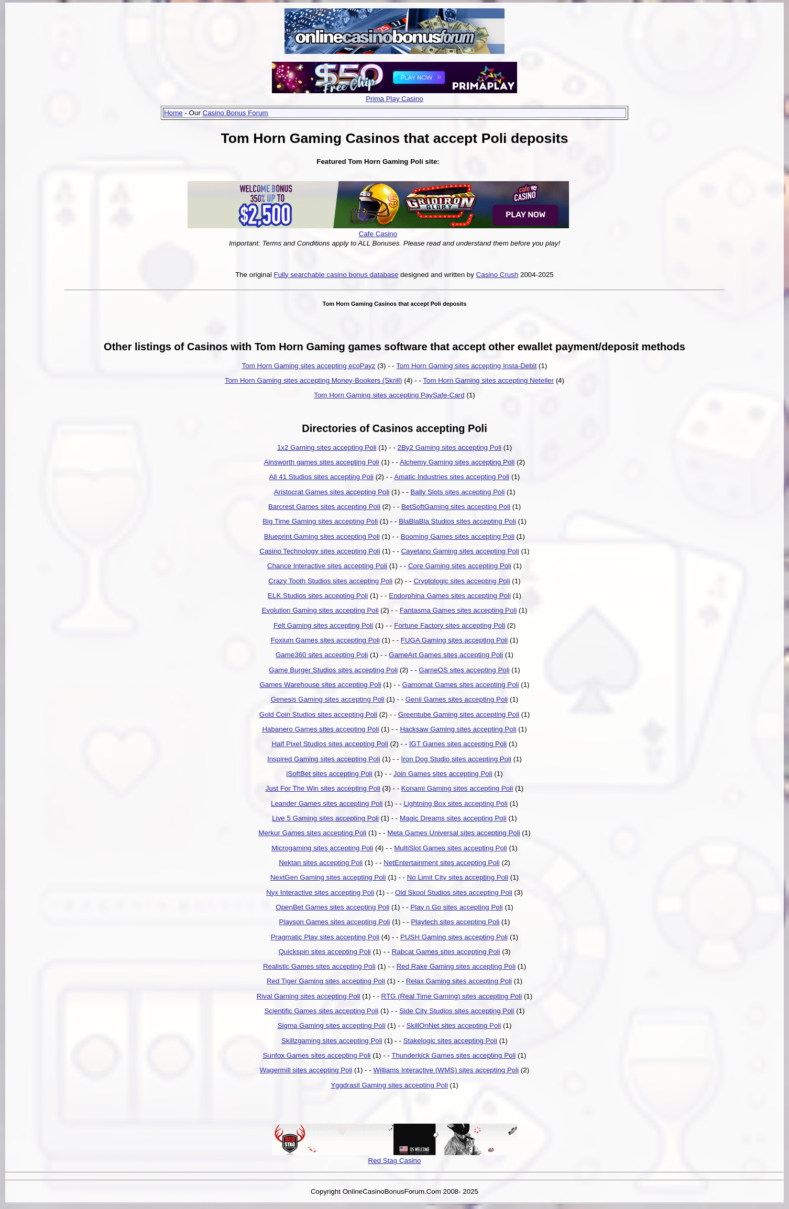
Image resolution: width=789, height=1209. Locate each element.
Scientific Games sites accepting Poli (321, 1011)
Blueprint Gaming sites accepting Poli (322, 536)
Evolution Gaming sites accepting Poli (320, 610)
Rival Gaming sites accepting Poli (308, 996)
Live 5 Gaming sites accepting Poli (325, 818)
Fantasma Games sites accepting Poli (458, 610)
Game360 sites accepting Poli (322, 655)
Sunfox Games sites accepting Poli (317, 1055)
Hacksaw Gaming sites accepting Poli (458, 729)
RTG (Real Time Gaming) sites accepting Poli (451, 996)
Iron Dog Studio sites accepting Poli (456, 759)
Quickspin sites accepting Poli (325, 952)
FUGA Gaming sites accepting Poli (454, 640)
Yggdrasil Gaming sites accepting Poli (389, 1085)
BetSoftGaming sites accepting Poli (455, 507)
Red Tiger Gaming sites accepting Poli (326, 981)
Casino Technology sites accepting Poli (319, 551)
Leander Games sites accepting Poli (326, 803)
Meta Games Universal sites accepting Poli (453, 833)
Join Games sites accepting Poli (442, 774)
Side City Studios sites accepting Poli (456, 1011)
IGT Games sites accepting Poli (458, 744)
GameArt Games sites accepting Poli (446, 655)
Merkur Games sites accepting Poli (312, 833)
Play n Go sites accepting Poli (456, 907)
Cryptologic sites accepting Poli (461, 581)
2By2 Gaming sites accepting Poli (450, 447)
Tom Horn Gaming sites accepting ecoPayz (309, 366)
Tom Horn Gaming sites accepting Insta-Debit (466, 366)
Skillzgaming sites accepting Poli (331, 1041)
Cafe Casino (378, 234)
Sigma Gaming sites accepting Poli (332, 1025)
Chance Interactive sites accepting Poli (327, 566)
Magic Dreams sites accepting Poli (453, 818)
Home (173, 113)
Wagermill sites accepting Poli (306, 1070)
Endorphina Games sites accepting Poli (450, 596)
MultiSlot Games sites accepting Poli (450, 848)
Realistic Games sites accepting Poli (319, 966)
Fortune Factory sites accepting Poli (449, 625)
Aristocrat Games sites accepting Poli (332, 492)
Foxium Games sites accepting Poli (325, 640)
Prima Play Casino (394, 99)
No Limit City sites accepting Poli (457, 877)
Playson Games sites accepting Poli (334, 922)
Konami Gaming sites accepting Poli (457, 788)
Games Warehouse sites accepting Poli (320, 685)
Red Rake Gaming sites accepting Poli (456, 966)
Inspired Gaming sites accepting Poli (323, 759)
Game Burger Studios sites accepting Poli (333, 670)
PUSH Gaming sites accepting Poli (454, 937)
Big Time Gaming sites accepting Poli (320, 521)
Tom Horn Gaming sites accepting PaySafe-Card (389, 395)
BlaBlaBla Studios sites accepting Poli (457, 521)
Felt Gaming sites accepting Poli (323, 625)
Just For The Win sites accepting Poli (323, 788)
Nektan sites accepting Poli (321, 863)
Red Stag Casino (394, 1160)
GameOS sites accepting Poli (464, 670)
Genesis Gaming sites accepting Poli (328, 699)
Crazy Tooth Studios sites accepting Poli (330, 581)
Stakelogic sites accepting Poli (450, 1041)
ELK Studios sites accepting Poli (318, 596)
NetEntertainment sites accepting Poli (441, 863)
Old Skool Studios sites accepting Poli (453, 892)
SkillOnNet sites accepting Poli (454, 1025)
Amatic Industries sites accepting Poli (451, 477)
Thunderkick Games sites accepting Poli (453, 1055)
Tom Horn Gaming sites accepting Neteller (488, 380)
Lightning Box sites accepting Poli (455, 803)
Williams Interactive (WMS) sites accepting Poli (446, 1070)
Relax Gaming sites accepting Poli (459, 981)
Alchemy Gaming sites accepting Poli (457, 462)
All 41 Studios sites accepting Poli (321, 477)
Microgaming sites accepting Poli (322, 848)
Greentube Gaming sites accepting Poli (458, 714)
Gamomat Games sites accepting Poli (460, 685)
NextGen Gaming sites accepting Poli (328, 877)
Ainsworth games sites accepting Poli (321, 462)
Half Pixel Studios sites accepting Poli (330, 744)
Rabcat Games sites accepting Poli (446, 952)
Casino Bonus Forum (235, 113)
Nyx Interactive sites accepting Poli (320, 892)
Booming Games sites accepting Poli (457, 536)
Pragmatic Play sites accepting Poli (325, 937)
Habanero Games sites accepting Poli (320, 729)
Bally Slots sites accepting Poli (457, 492)
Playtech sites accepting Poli (455, 922)
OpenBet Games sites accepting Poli (332, 907)
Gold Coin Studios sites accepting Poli (318, 714)
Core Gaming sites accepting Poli (459, 566)
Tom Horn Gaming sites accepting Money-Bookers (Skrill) (313, 380)
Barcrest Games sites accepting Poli (324, 507)
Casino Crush (497, 275)
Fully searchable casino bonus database (336, 275)
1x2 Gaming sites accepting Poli (327, 447)
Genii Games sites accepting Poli (457, 699)
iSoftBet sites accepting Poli (329, 774)
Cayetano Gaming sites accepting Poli (460, 551)
